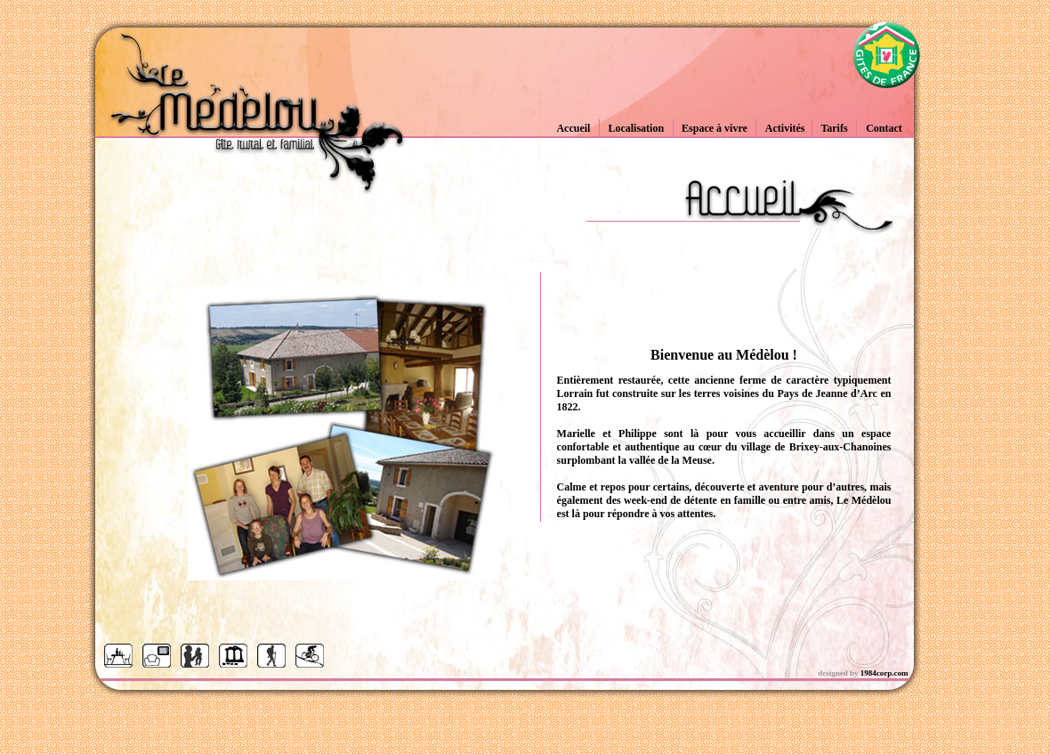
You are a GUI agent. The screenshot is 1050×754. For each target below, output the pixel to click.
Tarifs (833, 128)
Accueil (573, 128)
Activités (785, 128)
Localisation (636, 128)
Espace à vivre (714, 128)
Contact (884, 128)
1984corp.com (884, 673)
